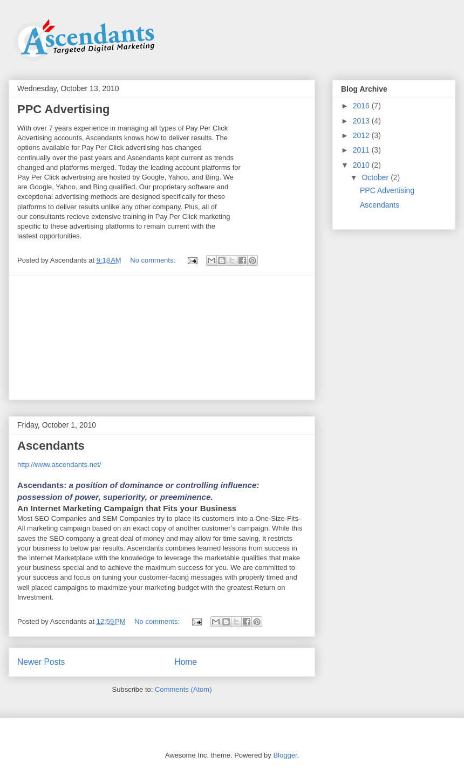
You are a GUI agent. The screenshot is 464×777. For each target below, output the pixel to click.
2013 (362, 120)
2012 (362, 135)
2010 (362, 165)
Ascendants (51, 445)
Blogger (285, 755)
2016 (362, 105)
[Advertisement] (162, 337)
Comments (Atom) (183, 689)
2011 (362, 150)
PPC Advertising (63, 109)
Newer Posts (41, 661)
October (376, 177)
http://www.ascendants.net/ (59, 464)
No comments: (153, 260)
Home (185, 661)
